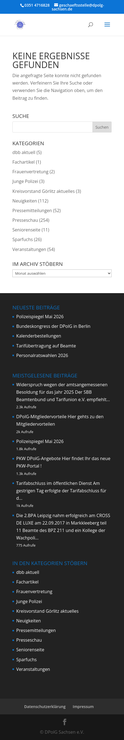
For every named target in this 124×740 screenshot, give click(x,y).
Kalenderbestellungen (38, 336)
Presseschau (25, 220)
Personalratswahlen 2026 (42, 355)
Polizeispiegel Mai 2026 (40, 317)
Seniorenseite (26, 230)
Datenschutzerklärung (44, 706)
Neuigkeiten (24, 201)
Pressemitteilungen (32, 210)
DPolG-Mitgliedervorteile (41, 417)
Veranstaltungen (29, 249)
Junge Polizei (25, 181)
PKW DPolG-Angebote (38, 458)
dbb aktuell (23, 152)
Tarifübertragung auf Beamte (46, 346)
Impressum (83, 706)
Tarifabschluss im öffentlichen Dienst (54, 483)
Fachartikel (23, 162)
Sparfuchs (22, 239)
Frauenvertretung (30, 172)
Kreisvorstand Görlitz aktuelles (43, 191)
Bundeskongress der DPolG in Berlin (53, 326)
